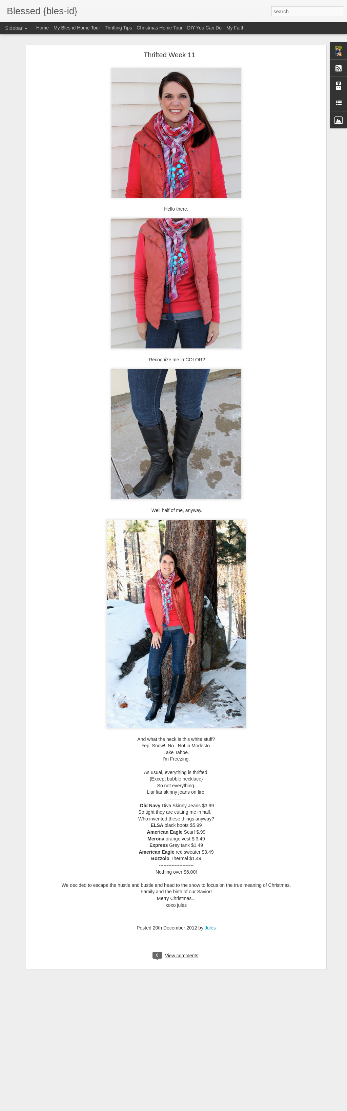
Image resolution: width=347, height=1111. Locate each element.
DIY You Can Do (204, 27)
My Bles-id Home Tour (77, 27)
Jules (210, 928)
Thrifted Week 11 (169, 55)
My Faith (235, 27)
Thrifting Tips (118, 27)
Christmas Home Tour (159, 27)
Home (42, 27)
